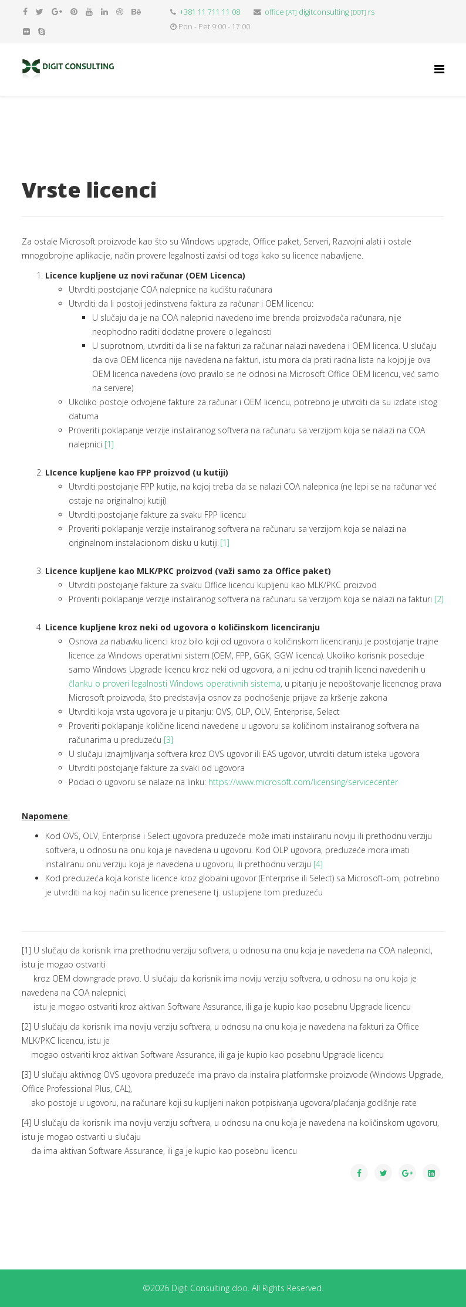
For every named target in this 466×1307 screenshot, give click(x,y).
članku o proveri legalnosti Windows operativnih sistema (175, 683)
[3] (168, 739)
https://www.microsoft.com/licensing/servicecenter (303, 781)
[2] (439, 599)
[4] (318, 864)
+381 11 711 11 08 (210, 12)
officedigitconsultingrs (319, 12)
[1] (109, 444)
